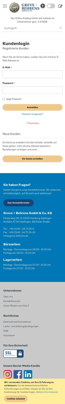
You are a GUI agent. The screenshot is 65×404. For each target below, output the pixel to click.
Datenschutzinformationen (17, 321)
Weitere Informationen (47, 392)
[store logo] (24, 7)
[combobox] (32, 28)
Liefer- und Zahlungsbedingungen (21, 326)
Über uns (8, 296)
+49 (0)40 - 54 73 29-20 (22, 232)
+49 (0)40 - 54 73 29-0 (21, 228)
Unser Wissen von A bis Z (16, 305)
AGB (5, 330)
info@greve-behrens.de (15, 235)
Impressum (9, 335)
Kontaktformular (11, 301)
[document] (33, 391)
